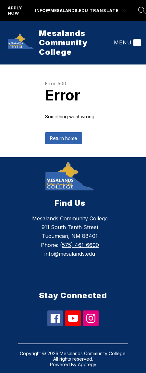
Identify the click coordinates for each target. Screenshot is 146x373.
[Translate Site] (108, 10)
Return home (63, 138)
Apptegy (87, 364)
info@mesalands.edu (61, 10)
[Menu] (126, 43)
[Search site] (142, 10)
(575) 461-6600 (79, 245)
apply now (15, 10)
